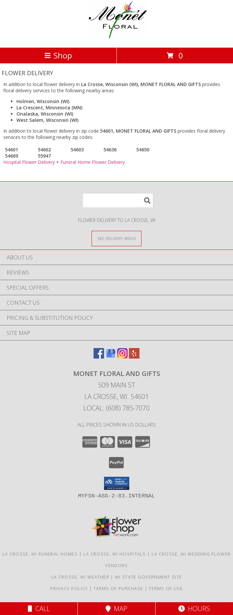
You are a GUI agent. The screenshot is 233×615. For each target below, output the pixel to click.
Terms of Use (166, 588)
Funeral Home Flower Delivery (92, 162)
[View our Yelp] (134, 356)
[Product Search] (117, 200)
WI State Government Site (148, 577)
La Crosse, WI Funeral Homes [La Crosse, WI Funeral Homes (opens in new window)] (40, 554)
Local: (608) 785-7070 (116, 408)
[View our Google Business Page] (110, 356)
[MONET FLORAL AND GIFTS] (116, 38)
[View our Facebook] (99, 356)
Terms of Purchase (118, 588)
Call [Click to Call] (39, 608)
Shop (58, 55)
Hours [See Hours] (194, 608)
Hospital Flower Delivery (29, 162)
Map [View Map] (116, 608)
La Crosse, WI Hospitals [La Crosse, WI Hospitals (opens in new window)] (114, 554)
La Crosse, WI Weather (80, 577)
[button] (116, 483)
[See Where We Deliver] (116, 238)
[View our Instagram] (122, 356)
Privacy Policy (69, 588)
